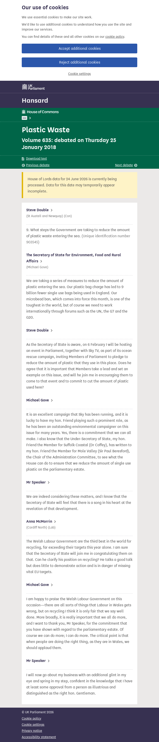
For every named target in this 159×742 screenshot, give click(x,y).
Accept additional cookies (80, 48)
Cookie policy (31, 719)
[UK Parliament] (33, 87)
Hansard (35, 100)
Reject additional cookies (79, 62)
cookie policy (114, 37)
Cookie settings (79, 74)
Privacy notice (32, 731)
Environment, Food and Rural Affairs (59, 118)
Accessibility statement (39, 737)
